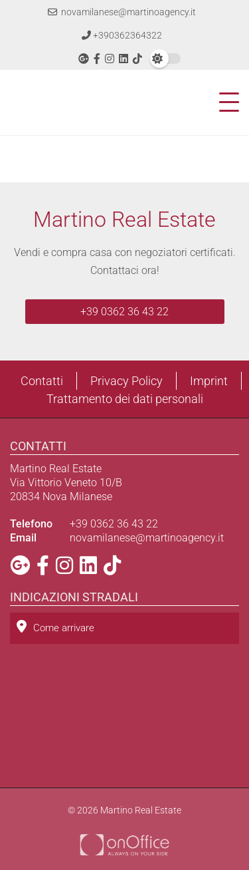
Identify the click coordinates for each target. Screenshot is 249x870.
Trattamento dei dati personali (124, 399)
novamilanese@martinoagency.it (122, 12)
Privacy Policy (126, 381)
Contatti (42, 381)
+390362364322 (122, 35)
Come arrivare (55, 627)
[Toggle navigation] (225, 102)
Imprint (209, 381)
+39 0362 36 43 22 (124, 311)
